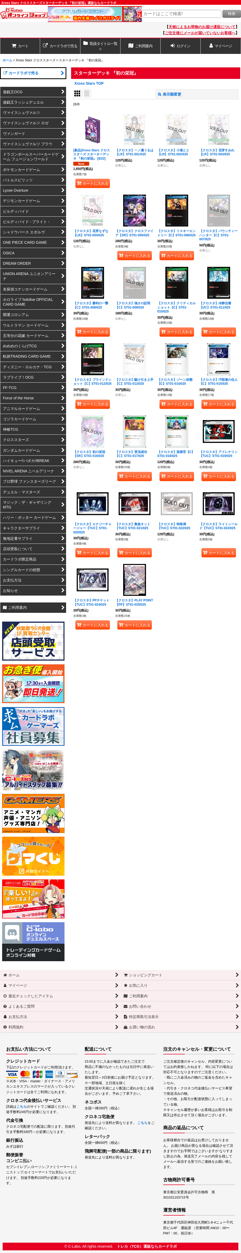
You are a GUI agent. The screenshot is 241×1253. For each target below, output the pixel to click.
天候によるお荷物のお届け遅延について (202, 27)
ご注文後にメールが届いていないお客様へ (200, 33)
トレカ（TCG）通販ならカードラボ (147, 1246)
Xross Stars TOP (89, 83)
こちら (21, 1107)
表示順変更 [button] (169, 94)
